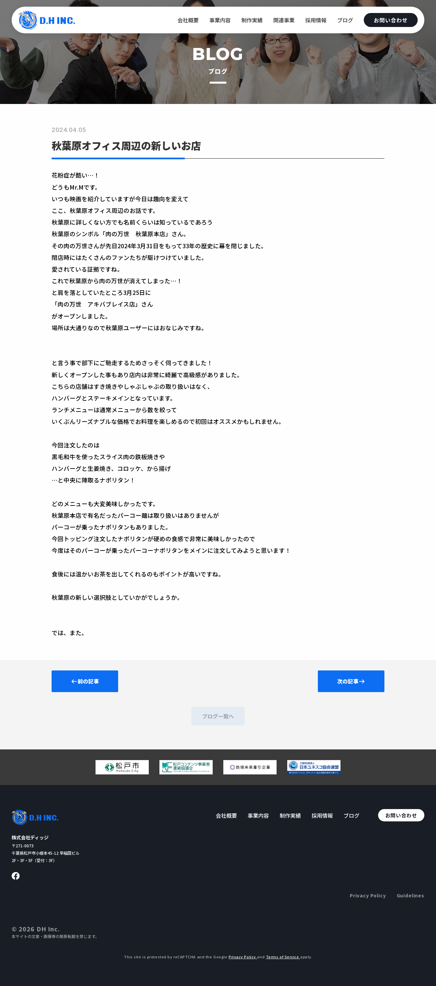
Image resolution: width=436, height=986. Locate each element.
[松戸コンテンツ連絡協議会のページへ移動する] (186, 772)
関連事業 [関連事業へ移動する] (284, 20)
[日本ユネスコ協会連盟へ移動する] (313, 772)
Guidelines (410, 895)
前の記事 (85, 681)
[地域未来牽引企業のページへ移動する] (250, 772)
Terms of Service (283, 956)
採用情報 (316, 20)
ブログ (345, 20)
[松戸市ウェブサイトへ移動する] (122, 772)
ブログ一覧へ (218, 716)
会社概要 (188, 20)
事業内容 (220, 20)
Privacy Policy (368, 895)
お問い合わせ (391, 20)
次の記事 (351, 681)
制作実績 (252, 20)
